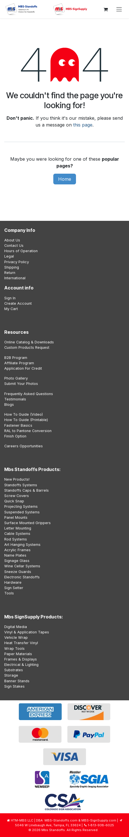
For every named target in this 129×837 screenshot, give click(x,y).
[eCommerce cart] (105, 9)
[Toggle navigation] (119, 9)
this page (82, 125)
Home (64, 179)
